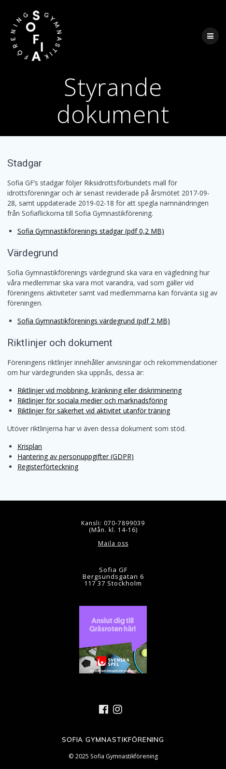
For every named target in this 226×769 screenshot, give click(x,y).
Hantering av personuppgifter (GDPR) (75, 456)
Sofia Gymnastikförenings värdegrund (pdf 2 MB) (93, 320)
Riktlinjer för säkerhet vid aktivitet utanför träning (93, 410)
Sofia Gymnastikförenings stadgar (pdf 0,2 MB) (90, 231)
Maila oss (113, 543)
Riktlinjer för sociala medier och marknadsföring (92, 400)
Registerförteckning (47, 466)
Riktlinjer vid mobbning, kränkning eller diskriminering (99, 390)
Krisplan (29, 446)
